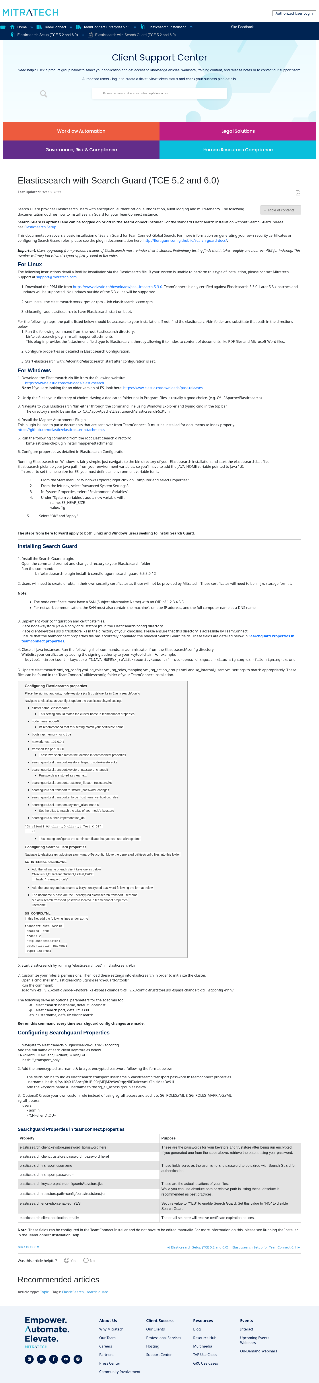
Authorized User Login (294, 13)
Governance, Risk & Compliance (81, 150)
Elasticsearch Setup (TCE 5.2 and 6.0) (44, 35)
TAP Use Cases (205, 1354)
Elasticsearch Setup (40, 226)
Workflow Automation (81, 131)
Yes (73, 1260)
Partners (106, 1354)
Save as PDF (298, 193)
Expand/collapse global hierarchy (3, 26)
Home (19, 27)
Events (246, 1320)
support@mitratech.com (56, 277)
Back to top (26, 1246)
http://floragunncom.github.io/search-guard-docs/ (185, 240)
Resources (203, 1320)
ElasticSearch (73, 1291)
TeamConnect (52, 27)
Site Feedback (242, 27)
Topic (44, 1291)
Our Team (107, 1337)
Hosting (152, 1346)
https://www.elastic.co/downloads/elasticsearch (64, 382)
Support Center (159, 1354)
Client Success (159, 1320)
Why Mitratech (111, 1329)
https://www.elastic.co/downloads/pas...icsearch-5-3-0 (117, 286)
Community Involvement (119, 1371)
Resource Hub (204, 1337)
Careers (105, 1346)
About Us (108, 1320)
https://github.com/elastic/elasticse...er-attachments (61, 429)
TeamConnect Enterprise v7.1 (103, 27)
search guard (97, 1291)
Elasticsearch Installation (163, 27)
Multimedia (202, 1346)
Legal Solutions (238, 131)
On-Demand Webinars (258, 1351)
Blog (197, 1329)
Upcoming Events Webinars (254, 1340)
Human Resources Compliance (238, 150)
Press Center (109, 1363)
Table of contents (281, 210)
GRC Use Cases (205, 1363)
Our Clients (155, 1329)
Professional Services (163, 1337)
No (92, 1260)
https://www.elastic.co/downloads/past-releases (163, 387)
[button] (44, 94)
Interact (246, 1329)
